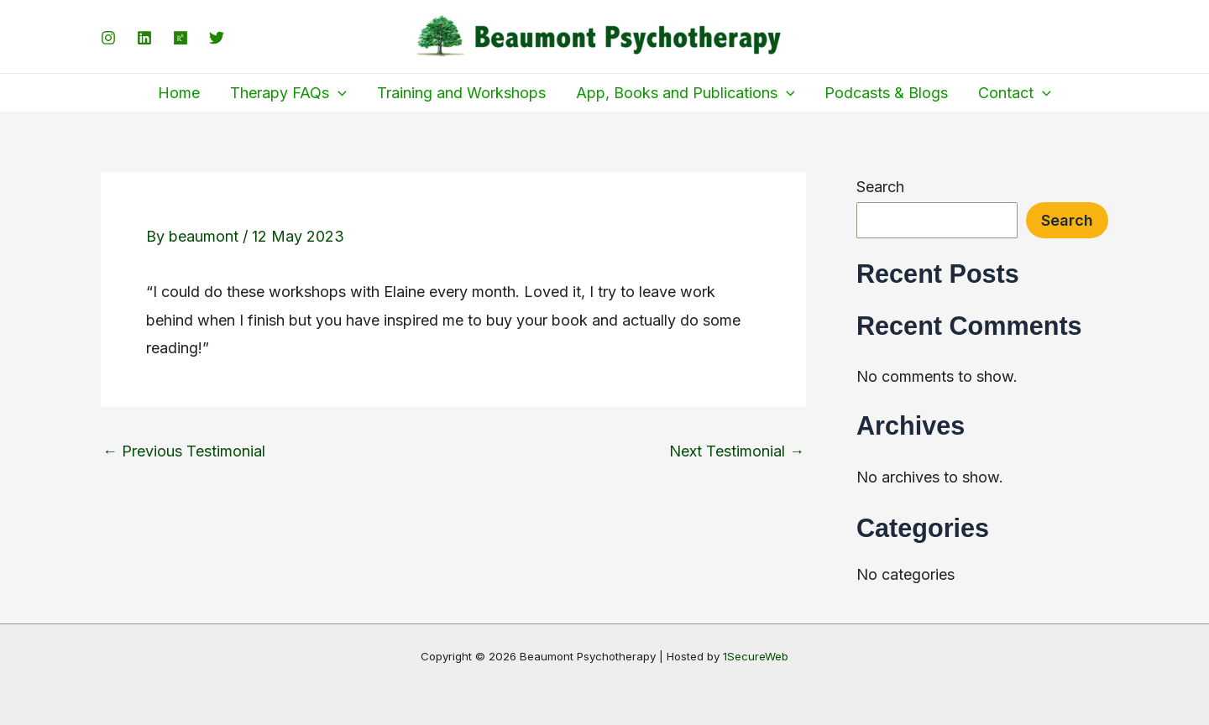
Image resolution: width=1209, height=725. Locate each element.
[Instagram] (108, 37)
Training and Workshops (461, 93)
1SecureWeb (755, 656)
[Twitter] (216, 37)
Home (179, 93)
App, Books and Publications (685, 93)
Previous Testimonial (183, 451)
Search (880, 187)
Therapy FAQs (288, 93)
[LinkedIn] (144, 37)
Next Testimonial (736, 451)
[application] (338, 93)
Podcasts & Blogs (886, 93)
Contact (1014, 93)
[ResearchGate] (180, 37)
